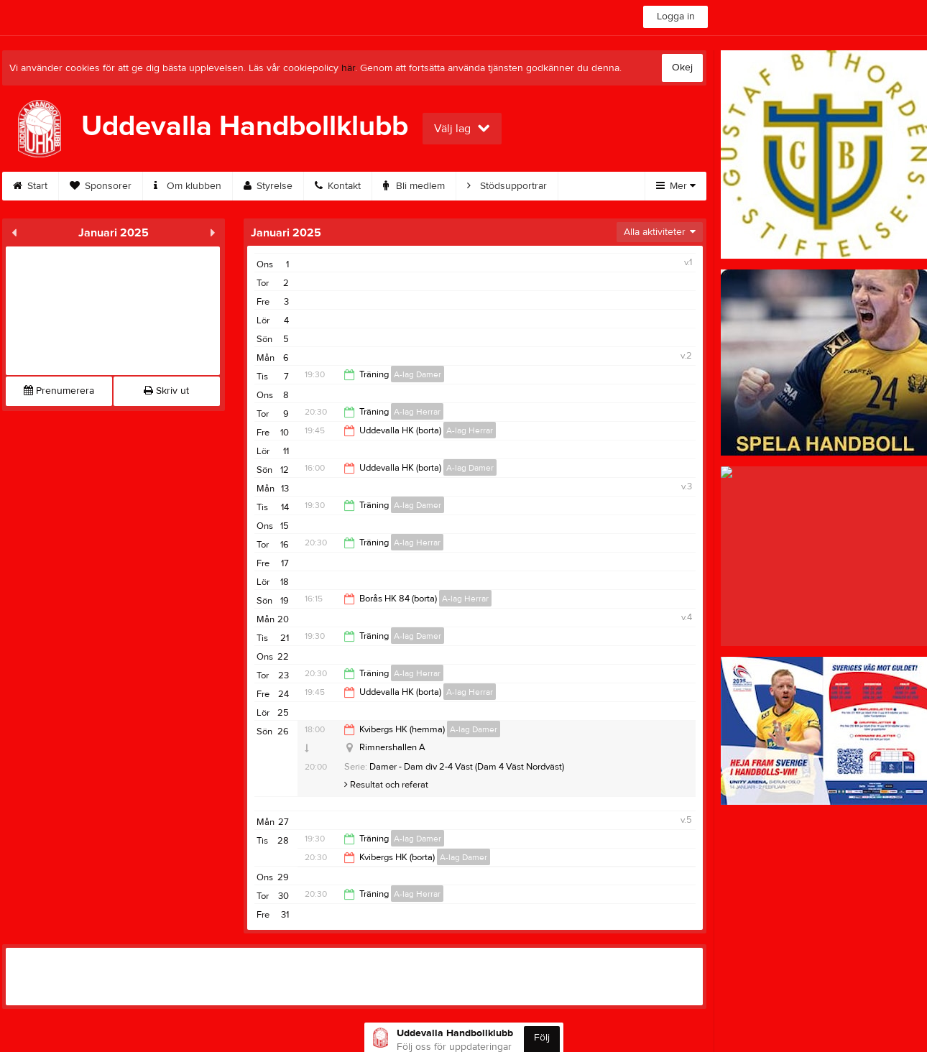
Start (30, 186)
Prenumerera (59, 390)
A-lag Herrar (417, 411)
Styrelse (268, 186)
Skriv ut (166, 390)
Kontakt (338, 186)
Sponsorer (101, 186)
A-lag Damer (417, 374)
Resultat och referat (386, 784)
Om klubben (187, 186)
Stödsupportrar (507, 186)
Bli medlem (414, 186)
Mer (676, 186)
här (348, 68)
